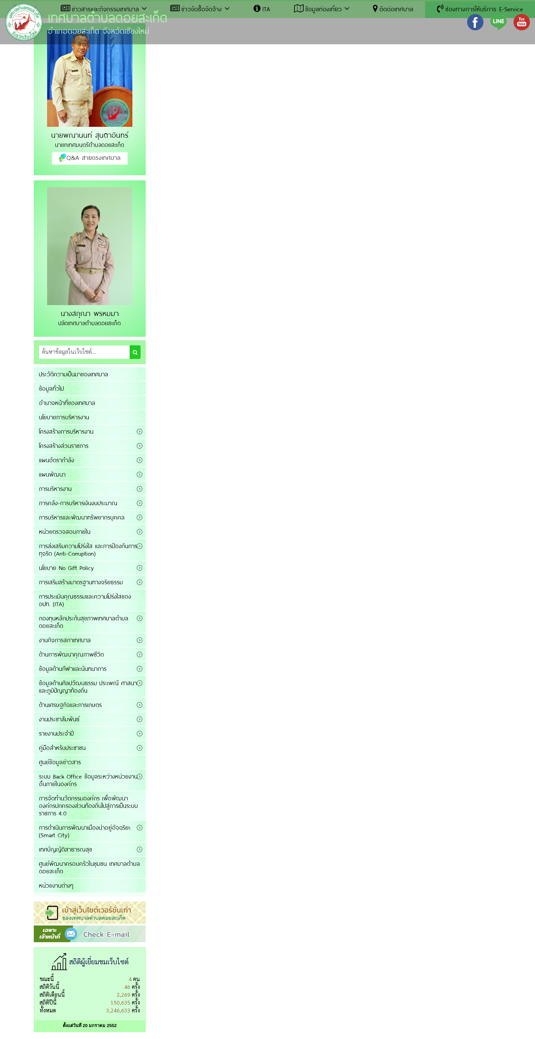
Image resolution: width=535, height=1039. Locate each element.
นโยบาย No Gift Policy (66, 567)
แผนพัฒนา (52, 474)
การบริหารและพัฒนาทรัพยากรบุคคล (82, 517)
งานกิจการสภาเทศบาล (65, 639)
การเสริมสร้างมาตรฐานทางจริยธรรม (81, 581)
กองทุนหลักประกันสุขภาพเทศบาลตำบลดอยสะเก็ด (83, 622)
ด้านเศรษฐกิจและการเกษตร (70, 704)
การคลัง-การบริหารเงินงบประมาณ (78, 502)
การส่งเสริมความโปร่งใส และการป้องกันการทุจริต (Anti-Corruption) (88, 549)
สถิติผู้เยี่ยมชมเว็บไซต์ (99, 961)
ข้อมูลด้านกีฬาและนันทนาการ (72, 668)
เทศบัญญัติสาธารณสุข (65, 849)
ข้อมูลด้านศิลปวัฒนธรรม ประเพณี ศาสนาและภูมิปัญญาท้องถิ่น (88, 686)
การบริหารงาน (55, 488)
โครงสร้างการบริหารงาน (66, 431)
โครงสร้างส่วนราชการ (63, 445)
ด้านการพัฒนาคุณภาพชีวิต (71, 654)
